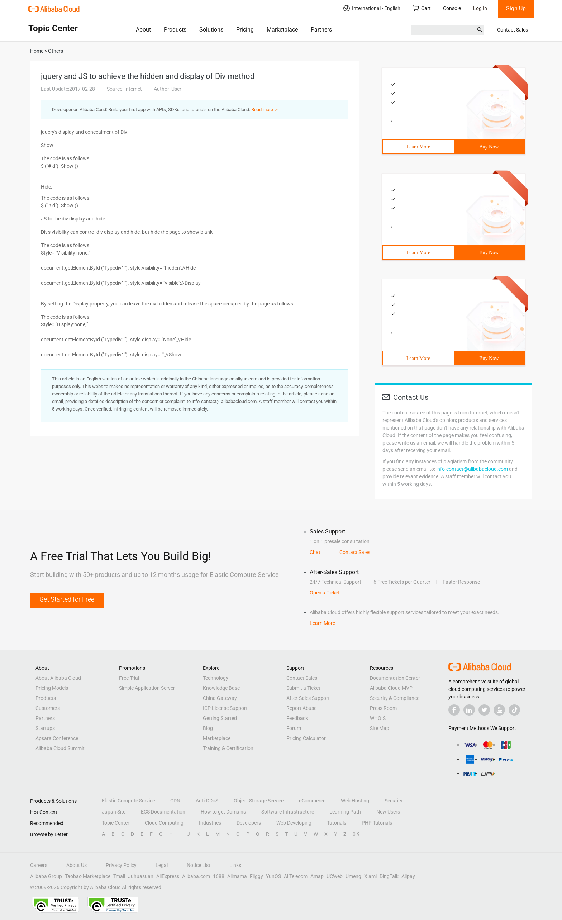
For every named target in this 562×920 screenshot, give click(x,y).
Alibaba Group (46, 876)
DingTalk (389, 876)
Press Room (383, 708)
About (143, 29)
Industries (210, 823)
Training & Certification (228, 748)
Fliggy (256, 876)
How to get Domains (223, 812)
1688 (218, 876)
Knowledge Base (221, 688)
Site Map (379, 728)
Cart (422, 8)
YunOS (273, 876)
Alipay (408, 876)
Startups (45, 728)
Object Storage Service (259, 800)
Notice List (198, 865)
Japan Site (113, 812)
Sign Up (516, 8)
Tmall (119, 876)
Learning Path (345, 812)
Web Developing (293, 823)
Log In (480, 8)
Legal (162, 865)
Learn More (418, 147)
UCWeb (335, 876)
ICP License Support (225, 708)
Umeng (353, 876)
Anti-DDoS (207, 800)
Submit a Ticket (303, 688)
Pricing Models (51, 688)
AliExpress (167, 876)
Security (394, 800)
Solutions (211, 29)
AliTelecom (296, 876)
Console (452, 8)
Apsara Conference (56, 738)
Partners (321, 29)
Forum (293, 728)
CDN (175, 800)
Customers (47, 708)
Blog (208, 728)
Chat (315, 552)
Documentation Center (395, 678)
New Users (388, 812)
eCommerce (312, 800)
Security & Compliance (394, 698)
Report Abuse (301, 708)
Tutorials (336, 823)
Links (235, 865)
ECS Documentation (163, 812)
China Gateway (220, 698)
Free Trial (129, 678)
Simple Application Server (147, 688)
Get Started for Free (66, 599)
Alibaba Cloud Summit (60, 748)
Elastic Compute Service (128, 800)
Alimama (237, 876)
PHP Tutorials (377, 823)
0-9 (356, 834)
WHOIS (378, 718)
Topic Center (115, 823)
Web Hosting (355, 800)
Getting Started (220, 718)
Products (175, 29)
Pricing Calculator (306, 738)
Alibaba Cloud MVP (391, 688)
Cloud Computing (164, 823)
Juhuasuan (140, 876)
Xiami (370, 876)
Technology (215, 678)
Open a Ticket (325, 593)
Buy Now (489, 147)
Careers (38, 865)
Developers (249, 823)
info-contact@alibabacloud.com (472, 469)
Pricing (245, 29)
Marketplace (282, 29)
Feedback (297, 718)
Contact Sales (512, 30)
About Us (76, 865)
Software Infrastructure (287, 812)
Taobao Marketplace (87, 876)
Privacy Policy (121, 865)
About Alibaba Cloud (58, 678)
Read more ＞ (265, 109)
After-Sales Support (308, 698)
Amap (317, 876)
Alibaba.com (196, 876)
